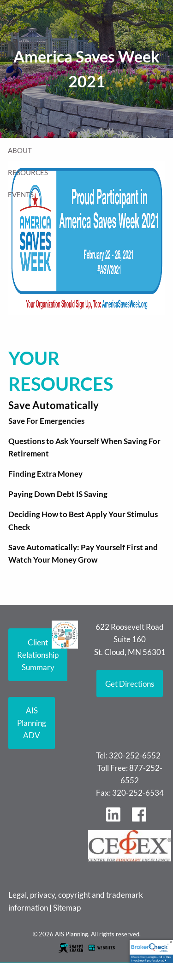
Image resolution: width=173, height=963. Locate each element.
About (20, 150)
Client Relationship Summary (38, 655)
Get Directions (129, 684)
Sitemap (67, 907)
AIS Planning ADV (31, 723)
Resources (28, 172)
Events (21, 194)
